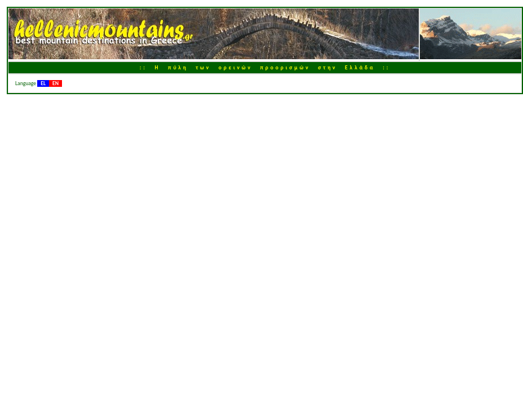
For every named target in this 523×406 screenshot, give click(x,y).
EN (55, 83)
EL (43, 83)
